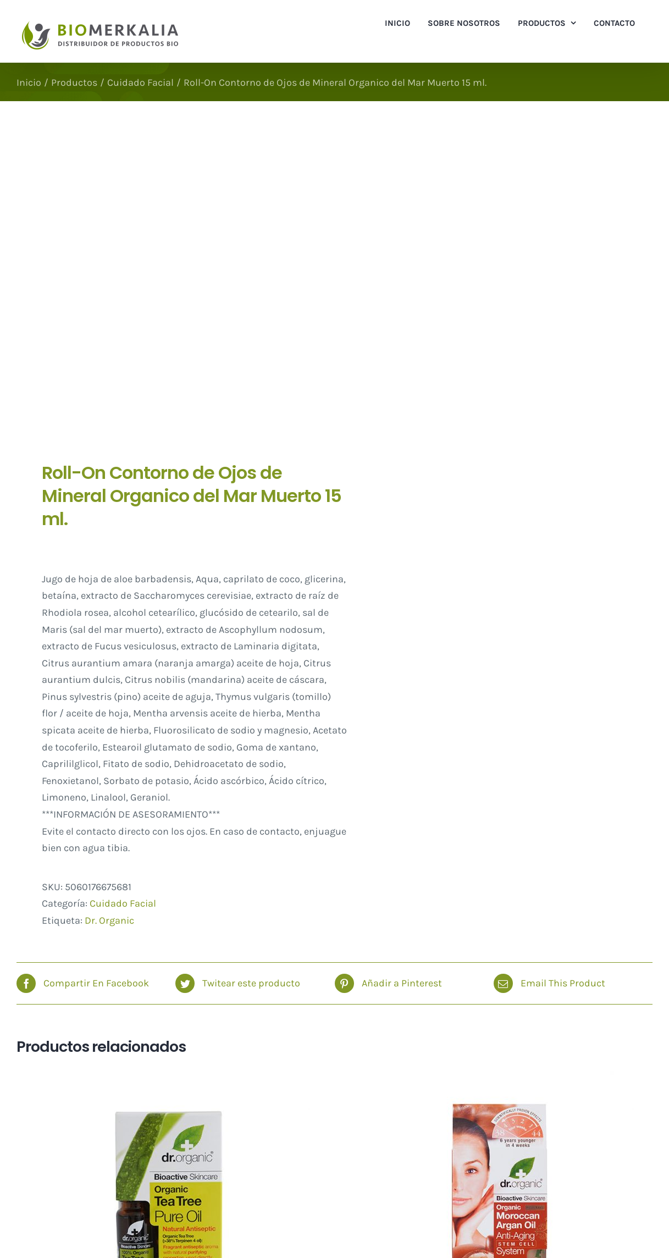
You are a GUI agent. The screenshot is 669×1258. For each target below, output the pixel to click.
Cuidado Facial (123, 903)
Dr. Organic (109, 920)
